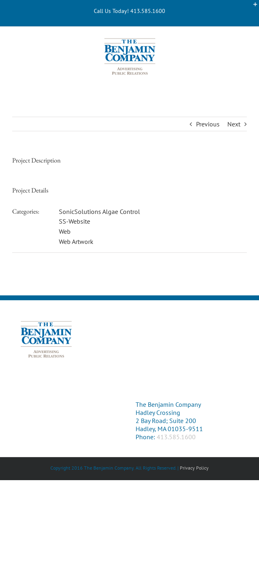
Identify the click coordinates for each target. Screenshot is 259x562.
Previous (208, 124)
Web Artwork (76, 241)
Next (233, 124)
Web (65, 231)
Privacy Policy (194, 468)
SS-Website (74, 221)
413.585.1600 (176, 437)
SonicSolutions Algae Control (99, 211)
